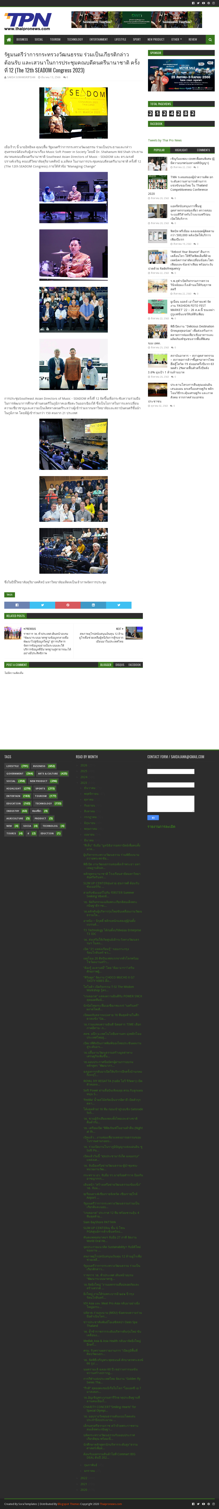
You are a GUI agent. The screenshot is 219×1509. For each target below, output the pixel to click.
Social (39, 39)
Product (40, 818)
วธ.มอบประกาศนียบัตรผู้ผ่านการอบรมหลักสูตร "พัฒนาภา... (108, 1063)
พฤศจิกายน (91, 793)
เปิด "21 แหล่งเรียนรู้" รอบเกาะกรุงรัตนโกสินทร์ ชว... (106, 950)
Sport (137, 39)
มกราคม (90, 1470)
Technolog (50, 826)
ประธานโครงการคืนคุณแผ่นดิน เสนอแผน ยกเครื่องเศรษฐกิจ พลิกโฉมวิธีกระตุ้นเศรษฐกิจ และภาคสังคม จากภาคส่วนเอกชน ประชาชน (180, 393)
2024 (84, 777)
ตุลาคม (89, 799)
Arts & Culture (48, 773)
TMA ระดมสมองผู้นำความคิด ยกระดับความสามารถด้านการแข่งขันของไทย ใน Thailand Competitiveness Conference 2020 (180, 185)
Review (193, 39)
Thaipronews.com (111, 1504)
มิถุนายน (90, 823)
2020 (84, 1489)
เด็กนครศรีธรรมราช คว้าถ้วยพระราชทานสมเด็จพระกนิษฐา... (110, 1427)
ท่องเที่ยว (36, 811)
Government (15, 773)
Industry (12, 811)
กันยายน (90, 805)
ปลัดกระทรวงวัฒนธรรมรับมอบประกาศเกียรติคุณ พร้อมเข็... (109, 1436)
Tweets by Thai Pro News (165, 140)
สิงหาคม (90, 811)
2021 (84, 1484)
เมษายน (89, 834)
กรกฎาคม (91, 817)
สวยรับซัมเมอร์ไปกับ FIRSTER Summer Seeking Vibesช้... (108, 894)
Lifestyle (120, 39)
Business (22, 39)
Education (13, 803)
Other (175, 39)
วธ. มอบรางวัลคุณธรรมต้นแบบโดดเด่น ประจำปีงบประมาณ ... (109, 1418)
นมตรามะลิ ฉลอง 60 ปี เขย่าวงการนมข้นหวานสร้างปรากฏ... (110, 1371)
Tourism (55, 39)
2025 (84, 771)
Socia (27, 826)
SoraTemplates (27, 1504)
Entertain (13, 796)
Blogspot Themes (69, 1504)
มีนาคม (89, 840)
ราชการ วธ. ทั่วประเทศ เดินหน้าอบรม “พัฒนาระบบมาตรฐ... (108, 1276)
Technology (75, 39)
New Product (156, 39)
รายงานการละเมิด (161, 827)
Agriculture (14, 818)
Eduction (47, 833)
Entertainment (99, 39)
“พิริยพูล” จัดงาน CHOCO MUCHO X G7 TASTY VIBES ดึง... (109, 979)
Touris (11, 833)
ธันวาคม (90, 788)
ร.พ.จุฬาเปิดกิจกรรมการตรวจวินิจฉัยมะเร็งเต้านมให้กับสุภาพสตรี (190, 285)
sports (40, 788)
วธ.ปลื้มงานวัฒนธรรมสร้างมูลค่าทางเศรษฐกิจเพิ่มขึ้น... (107, 1054)
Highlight (13, 788)
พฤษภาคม (91, 828)
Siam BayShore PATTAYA (99, 1222)
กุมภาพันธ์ (91, 1465)
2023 (84, 783)
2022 (84, 1478)
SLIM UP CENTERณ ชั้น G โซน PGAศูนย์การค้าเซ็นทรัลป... (104, 1229)
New (9, 826)
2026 (84, 765)
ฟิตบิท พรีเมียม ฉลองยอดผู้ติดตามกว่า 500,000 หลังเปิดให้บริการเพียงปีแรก (192, 235)
